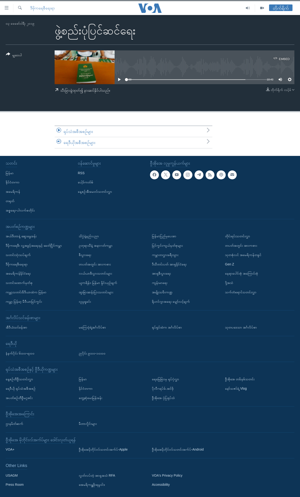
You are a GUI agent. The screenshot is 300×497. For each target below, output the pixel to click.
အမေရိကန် (13, 191)
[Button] (14, 55)
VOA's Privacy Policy (167, 475)
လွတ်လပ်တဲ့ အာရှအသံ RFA (97, 475)
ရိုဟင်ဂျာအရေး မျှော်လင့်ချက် (171, 301)
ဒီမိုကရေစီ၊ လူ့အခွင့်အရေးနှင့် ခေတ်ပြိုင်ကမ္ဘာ (34, 245)
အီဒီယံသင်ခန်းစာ (16, 327)
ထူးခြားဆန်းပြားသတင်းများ (96, 292)
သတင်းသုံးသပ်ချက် (18, 255)
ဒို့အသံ (229, 283)
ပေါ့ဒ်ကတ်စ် (85, 182)
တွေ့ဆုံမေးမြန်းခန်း (90, 398)
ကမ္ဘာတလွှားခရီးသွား (165, 255)
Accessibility (161, 485)
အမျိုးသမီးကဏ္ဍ (162, 292)
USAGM (12, 475)
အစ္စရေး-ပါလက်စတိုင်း (20, 210)
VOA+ (10, 449)
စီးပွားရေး (85, 255)
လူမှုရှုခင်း (85, 301)
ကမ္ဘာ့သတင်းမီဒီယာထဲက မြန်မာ (26, 292)
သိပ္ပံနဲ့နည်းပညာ (89, 236)
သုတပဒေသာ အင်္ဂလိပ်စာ (241, 327)
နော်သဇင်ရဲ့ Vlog (236, 388)
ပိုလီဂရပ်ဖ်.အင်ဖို (163, 388)
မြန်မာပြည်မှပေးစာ (164, 236)
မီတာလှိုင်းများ (88, 423)
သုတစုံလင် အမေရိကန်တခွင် (243, 255)
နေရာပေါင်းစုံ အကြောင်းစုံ (241, 273)
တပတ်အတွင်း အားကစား (95, 264)
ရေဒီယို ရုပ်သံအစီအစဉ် (21, 388)
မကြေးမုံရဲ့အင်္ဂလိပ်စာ (92, 327)
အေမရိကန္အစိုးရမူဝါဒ (92, 485)
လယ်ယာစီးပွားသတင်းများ (95, 273)
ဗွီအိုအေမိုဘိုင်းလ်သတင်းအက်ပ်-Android (178, 449)
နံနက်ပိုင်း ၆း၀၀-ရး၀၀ (20, 353)
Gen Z (229, 264)
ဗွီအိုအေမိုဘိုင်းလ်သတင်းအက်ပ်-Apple (103, 449)
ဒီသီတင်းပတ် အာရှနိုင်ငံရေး (169, 264)
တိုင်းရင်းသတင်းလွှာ (237, 236)
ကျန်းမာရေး (159, 283)
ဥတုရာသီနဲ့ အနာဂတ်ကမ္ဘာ (95, 245)
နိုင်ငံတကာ (12, 182)
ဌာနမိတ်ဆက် (14, 423)
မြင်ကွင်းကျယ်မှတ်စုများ (167, 245)
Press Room (15, 485)
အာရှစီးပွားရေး (161, 273)
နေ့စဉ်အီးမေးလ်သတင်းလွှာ (95, 191)
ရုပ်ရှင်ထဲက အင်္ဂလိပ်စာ (167, 327)
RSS (81, 173)
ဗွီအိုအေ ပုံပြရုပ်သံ (163, 398)
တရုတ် (10, 201)
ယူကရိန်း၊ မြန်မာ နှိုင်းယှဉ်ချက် (98, 283)
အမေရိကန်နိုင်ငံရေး (18, 273)
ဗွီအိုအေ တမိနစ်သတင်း (240, 379)
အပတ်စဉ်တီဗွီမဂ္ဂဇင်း (19, 398)
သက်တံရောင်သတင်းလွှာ (240, 292)
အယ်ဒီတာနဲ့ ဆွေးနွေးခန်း (21, 236)
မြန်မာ (10, 173)
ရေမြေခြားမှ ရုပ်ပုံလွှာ (165, 379)
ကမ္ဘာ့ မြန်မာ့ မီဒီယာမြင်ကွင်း (24, 301)
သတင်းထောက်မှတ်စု (19, 283)
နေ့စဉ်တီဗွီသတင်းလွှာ (19, 379)
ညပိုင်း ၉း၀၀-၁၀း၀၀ (92, 353)
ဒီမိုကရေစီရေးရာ (42, 8)
